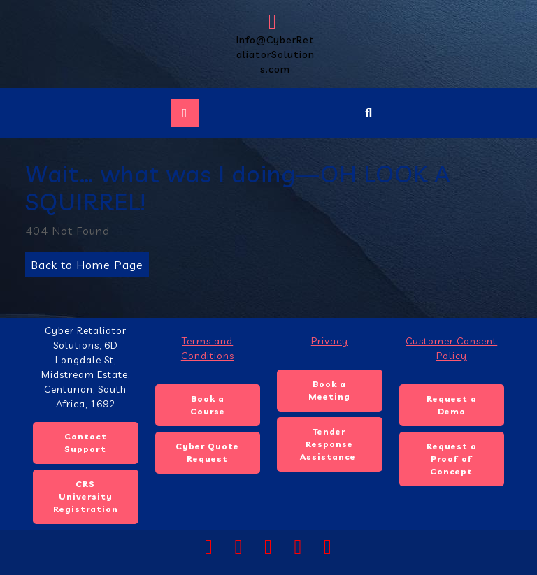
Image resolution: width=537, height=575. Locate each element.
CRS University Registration (85, 496)
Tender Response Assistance (329, 444)
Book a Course (207, 404)
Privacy (329, 341)
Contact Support (85, 442)
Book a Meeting (329, 390)
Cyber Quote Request (207, 452)
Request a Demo (452, 404)
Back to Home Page (84, 262)
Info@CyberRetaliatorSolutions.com (275, 43)
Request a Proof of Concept (452, 458)
